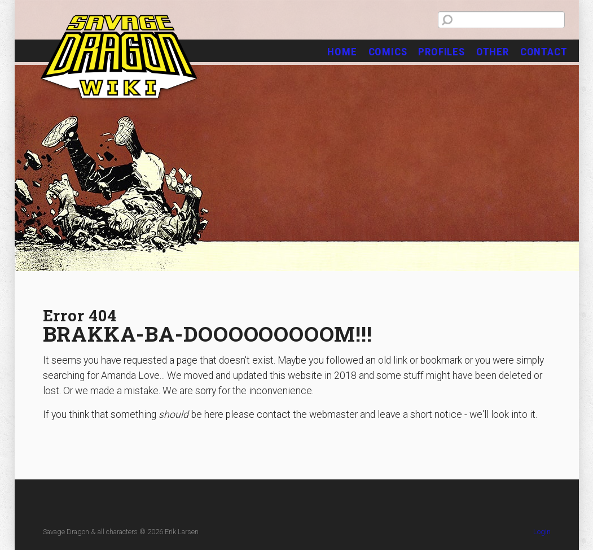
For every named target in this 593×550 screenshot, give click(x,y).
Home (342, 51)
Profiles (441, 51)
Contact (544, 51)
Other (492, 51)
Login (542, 531)
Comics (387, 51)
